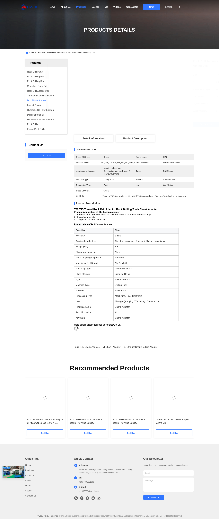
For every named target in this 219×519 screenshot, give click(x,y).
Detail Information (93, 138)
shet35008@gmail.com (89, 491)
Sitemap (54, 516)
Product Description (135, 138)
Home (52, 7)
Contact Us (132, 7)
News (28, 485)
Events (95, 7)
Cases (28, 490)
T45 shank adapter (89, 347)
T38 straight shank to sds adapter (139, 347)
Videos (117, 7)
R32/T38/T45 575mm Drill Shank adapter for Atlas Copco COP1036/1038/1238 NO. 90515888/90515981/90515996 (129, 421)
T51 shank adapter (110, 347)
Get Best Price (151, 124)
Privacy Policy (43, 516)
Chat (151, 7)
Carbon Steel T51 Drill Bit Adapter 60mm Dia (172, 421)
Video (28, 480)
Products (81, 7)
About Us (66, 7)
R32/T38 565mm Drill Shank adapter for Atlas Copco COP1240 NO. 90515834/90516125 (45, 421)
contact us (153, 497)
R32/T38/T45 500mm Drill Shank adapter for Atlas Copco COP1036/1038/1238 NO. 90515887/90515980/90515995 (86, 421)
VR (106, 7)
